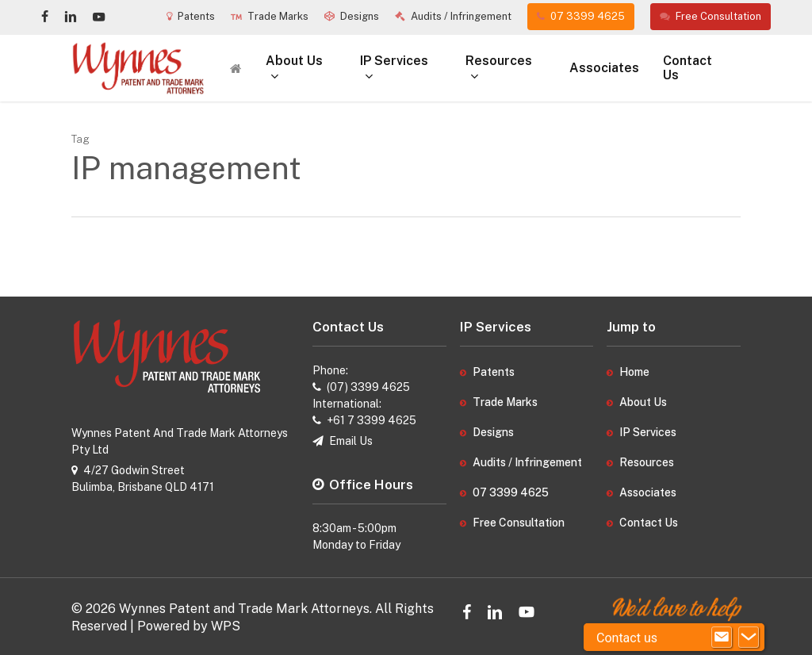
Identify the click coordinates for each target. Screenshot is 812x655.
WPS (225, 626)
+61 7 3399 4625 (371, 420)
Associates (647, 492)
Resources (646, 462)
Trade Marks (505, 402)
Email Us (351, 441)
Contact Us (648, 522)
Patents (494, 372)
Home (634, 372)
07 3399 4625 (511, 492)
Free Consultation (519, 522)
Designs (493, 432)
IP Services (647, 432)
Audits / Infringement (527, 462)
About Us (643, 402)
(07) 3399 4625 (368, 387)
